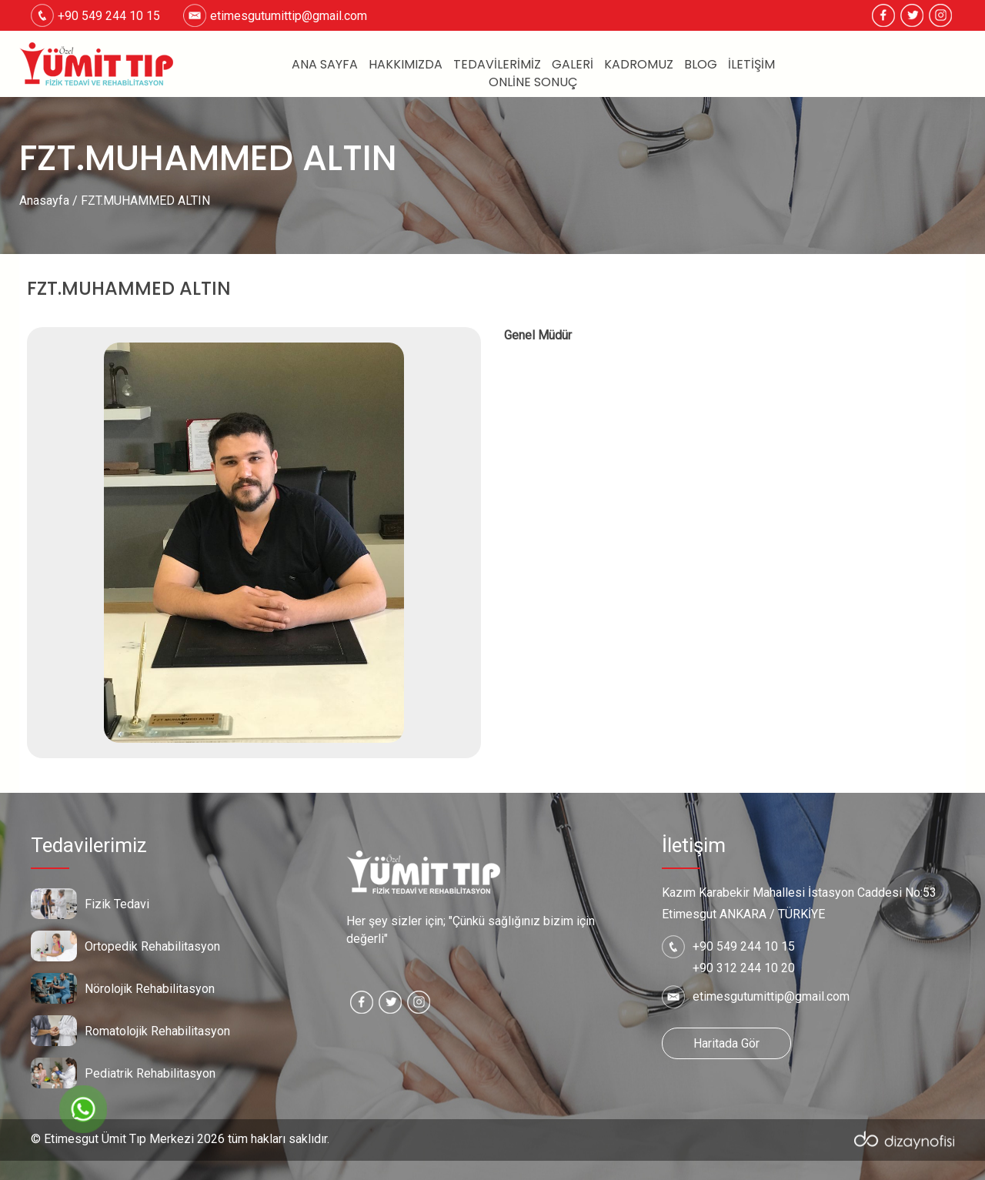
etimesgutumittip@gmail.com (288, 15)
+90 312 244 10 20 (744, 968)
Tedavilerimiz (497, 64)
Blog (700, 64)
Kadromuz (638, 64)
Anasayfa (44, 200)
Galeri (572, 64)
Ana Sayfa (325, 64)
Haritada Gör (726, 1043)
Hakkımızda (405, 64)
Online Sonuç (533, 82)
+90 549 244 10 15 (744, 946)
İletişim (751, 64)
